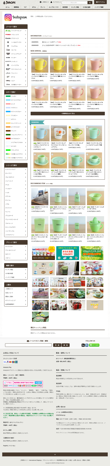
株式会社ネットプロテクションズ (27, 398)
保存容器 (65, 7)
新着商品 (16, 7)
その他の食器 (86, 7)
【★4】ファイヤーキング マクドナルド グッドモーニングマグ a (59, 145)
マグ (25, 7)
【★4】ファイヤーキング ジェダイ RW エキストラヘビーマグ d (76, 172)
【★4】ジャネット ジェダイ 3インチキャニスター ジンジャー (76, 237)
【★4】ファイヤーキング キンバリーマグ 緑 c (75, 144)
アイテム (100, 2)
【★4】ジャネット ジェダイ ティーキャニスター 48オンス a (39, 237)
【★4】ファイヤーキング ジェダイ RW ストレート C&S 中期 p (41, 172)
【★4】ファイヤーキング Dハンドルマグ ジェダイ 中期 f (94, 145)
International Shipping (35, 460)
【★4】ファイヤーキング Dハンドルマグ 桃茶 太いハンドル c (95, 104)
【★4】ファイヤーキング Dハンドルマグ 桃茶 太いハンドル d (76, 104)
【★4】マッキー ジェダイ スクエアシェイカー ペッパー (76, 209)
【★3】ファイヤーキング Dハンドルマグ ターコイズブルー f (41, 145)
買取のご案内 (86, 460)
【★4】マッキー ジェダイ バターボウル (95, 208)
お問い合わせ (77, 460)
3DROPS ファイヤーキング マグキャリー (39, 208)
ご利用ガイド (24, 460)
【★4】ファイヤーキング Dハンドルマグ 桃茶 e (58, 103)
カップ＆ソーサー (54, 7)
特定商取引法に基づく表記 (64, 460)
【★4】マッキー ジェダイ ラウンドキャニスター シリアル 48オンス (58, 237)
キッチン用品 (75, 7)
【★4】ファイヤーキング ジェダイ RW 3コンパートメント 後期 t (58, 172)
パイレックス (15, 34)
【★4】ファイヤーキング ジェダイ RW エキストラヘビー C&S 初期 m (94, 172)
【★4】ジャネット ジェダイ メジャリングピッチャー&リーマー (95, 237)
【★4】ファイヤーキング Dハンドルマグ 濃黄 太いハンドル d (39, 76)
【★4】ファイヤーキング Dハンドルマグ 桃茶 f (39, 103)
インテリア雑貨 (98, 7)
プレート (42, 7)
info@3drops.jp (60, 415)
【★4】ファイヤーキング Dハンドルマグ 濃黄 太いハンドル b (76, 76)
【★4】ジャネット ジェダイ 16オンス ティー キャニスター (58, 209)
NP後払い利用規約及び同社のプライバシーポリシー (19, 402)
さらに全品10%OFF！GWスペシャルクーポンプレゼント (61, 45)
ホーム (7, 7)
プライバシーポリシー (49, 460)
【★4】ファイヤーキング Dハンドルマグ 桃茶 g (95, 75)
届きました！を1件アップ (51, 42)
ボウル (34, 7)
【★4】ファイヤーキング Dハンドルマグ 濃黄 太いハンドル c (58, 76)
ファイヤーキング (16, 30)
